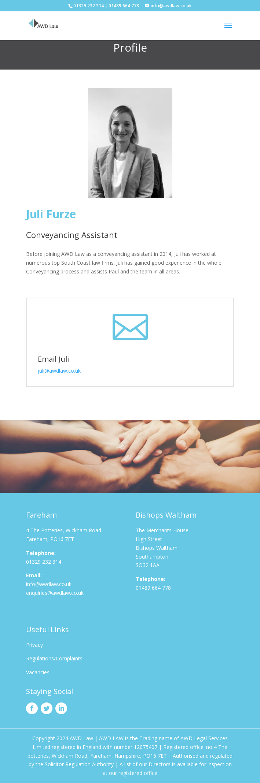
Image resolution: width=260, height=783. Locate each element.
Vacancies (38, 672)
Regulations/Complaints (54, 658)
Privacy (34, 644)
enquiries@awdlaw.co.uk (55, 592)
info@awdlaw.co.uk (49, 584)
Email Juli (53, 359)
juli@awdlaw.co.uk (60, 370)
